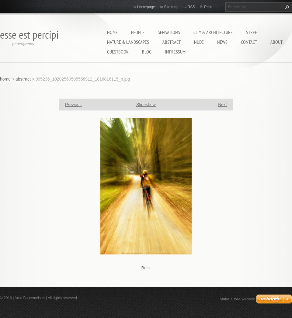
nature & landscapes (128, 42)
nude (199, 42)
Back (146, 267)
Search (286, 7)
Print (208, 7)
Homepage (146, 7)
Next (222, 104)
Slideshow (146, 104)
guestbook (118, 52)
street (252, 32)
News (222, 42)
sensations (169, 32)
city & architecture (213, 32)
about (276, 42)
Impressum (175, 52)
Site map (171, 7)
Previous (73, 104)
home (112, 32)
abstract (171, 42)
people (137, 32)
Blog (146, 52)
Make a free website (237, 299)
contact (249, 42)
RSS (191, 7)
